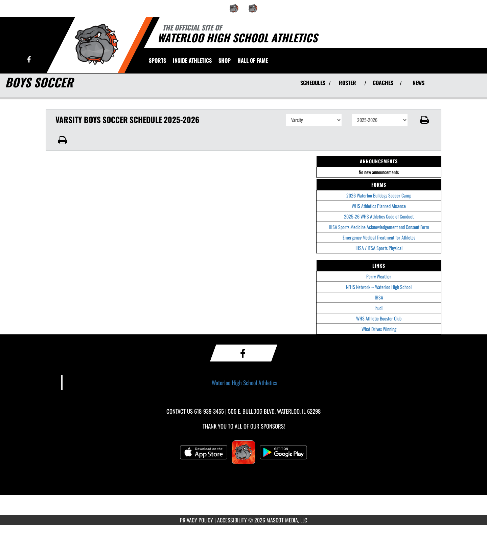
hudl (378, 307)
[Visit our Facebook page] (29, 59)
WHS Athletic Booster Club (378, 318)
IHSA (379, 297)
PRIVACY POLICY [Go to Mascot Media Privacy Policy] (196, 520)
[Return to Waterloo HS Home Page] (96, 44)
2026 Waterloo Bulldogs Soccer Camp (378, 195)
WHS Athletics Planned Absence (379, 205)
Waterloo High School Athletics (244, 382)
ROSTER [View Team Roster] (347, 82)
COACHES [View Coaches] (383, 82)
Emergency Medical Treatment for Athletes (379, 237)
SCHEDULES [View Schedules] (312, 82)
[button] (425, 120)
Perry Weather (378, 276)
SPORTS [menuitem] (157, 60)
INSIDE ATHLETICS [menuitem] (192, 60)
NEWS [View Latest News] (418, 82)
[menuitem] (234, 8)
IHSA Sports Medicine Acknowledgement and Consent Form (379, 226)
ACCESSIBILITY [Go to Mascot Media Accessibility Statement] (232, 520)
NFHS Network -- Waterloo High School (379, 286)
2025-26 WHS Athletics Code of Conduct (379, 216)
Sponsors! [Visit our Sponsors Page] (273, 426)
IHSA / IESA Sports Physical (378, 247)
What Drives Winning (379, 328)
